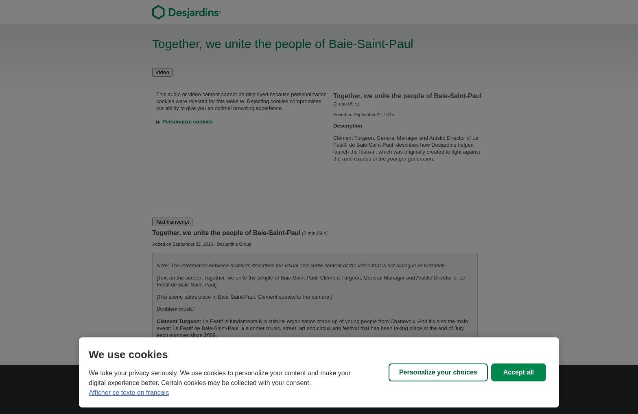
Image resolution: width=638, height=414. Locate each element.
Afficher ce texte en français (129, 392)
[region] (319, 372)
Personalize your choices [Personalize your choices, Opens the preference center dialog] (438, 372)
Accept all (518, 372)
